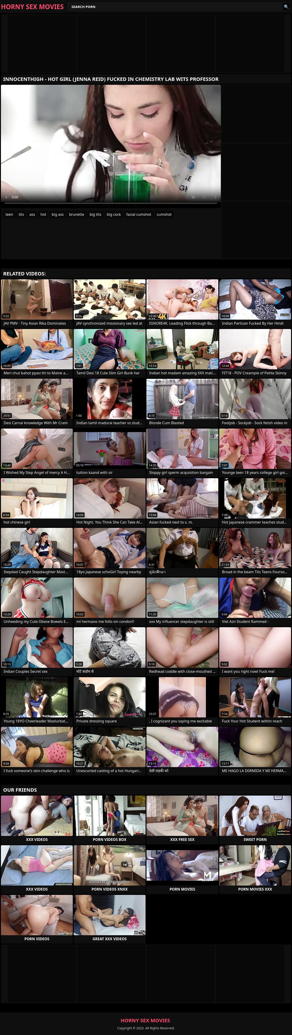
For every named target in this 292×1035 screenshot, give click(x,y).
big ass (58, 214)
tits (21, 214)
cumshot (164, 214)
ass (32, 214)
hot (43, 214)
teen (9, 214)
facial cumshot (138, 214)
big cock (114, 214)
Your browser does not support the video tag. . (111, 146)
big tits (95, 214)
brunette (76, 214)
